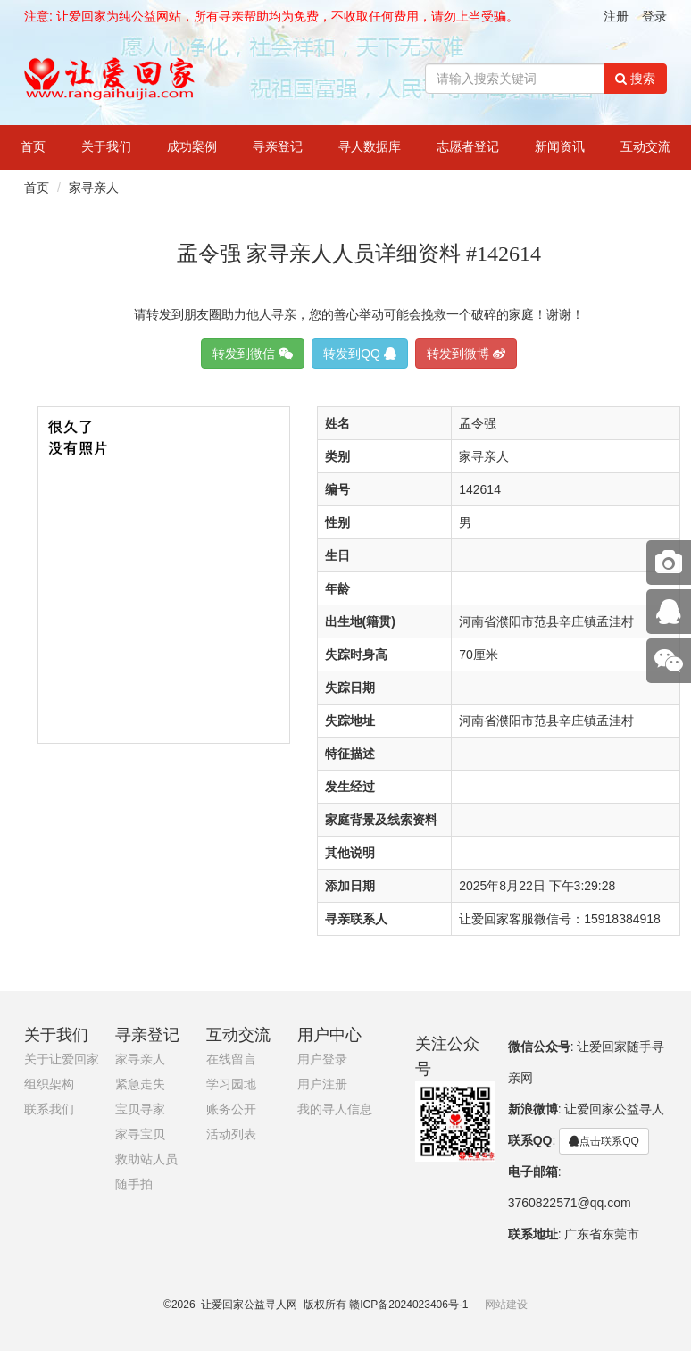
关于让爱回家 (61, 1059)
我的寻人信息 (334, 1109)
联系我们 (49, 1109)
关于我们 (106, 147)
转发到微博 (466, 353)
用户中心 (329, 1035)
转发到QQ (359, 353)
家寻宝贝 (140, 1134)
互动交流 (645, 147)
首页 (33, 147)
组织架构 (49, 1084)
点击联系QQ (604, 1141)
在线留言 (231, 1059)
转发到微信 (252, 353)
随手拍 (134, 1184)
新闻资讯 (560, 147)
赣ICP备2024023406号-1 (408, 1304)
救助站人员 (146, 1159)
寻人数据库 (369, 147)
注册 (616, 16)
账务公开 (231, 1109)
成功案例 (192, 147)
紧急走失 (140, 1084)
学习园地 (231, 1084)
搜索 (635, 78)
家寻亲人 (94, 187)
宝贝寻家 (140, 1109)
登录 (654, 16)
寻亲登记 (278, 147)
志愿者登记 (468, 147)
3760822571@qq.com (569, 1203)
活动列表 (231, 1134)
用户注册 (322, 1084)
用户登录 (322, 1059)
